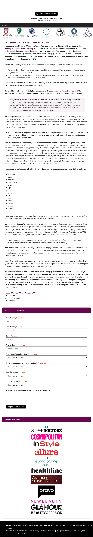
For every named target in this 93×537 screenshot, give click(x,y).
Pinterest (16, 533)
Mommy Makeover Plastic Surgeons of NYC (46, 6)
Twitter (73, 531)
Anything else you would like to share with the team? (28, 390)
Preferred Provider (17, 381)
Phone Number (15, 345)
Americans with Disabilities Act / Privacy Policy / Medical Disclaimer (30, 531)
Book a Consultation (47, 14)
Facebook (65, 531)
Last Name (14, 327)
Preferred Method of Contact (21, 354)
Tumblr (24, 533)
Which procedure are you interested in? (26, 363)
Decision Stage (15, 372)
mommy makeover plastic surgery (19, 48)
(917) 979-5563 (52, 20)
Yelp (57, 531)
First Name (14, 318)
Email (11, 336)
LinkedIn (8, 533)
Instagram (81, 531)
